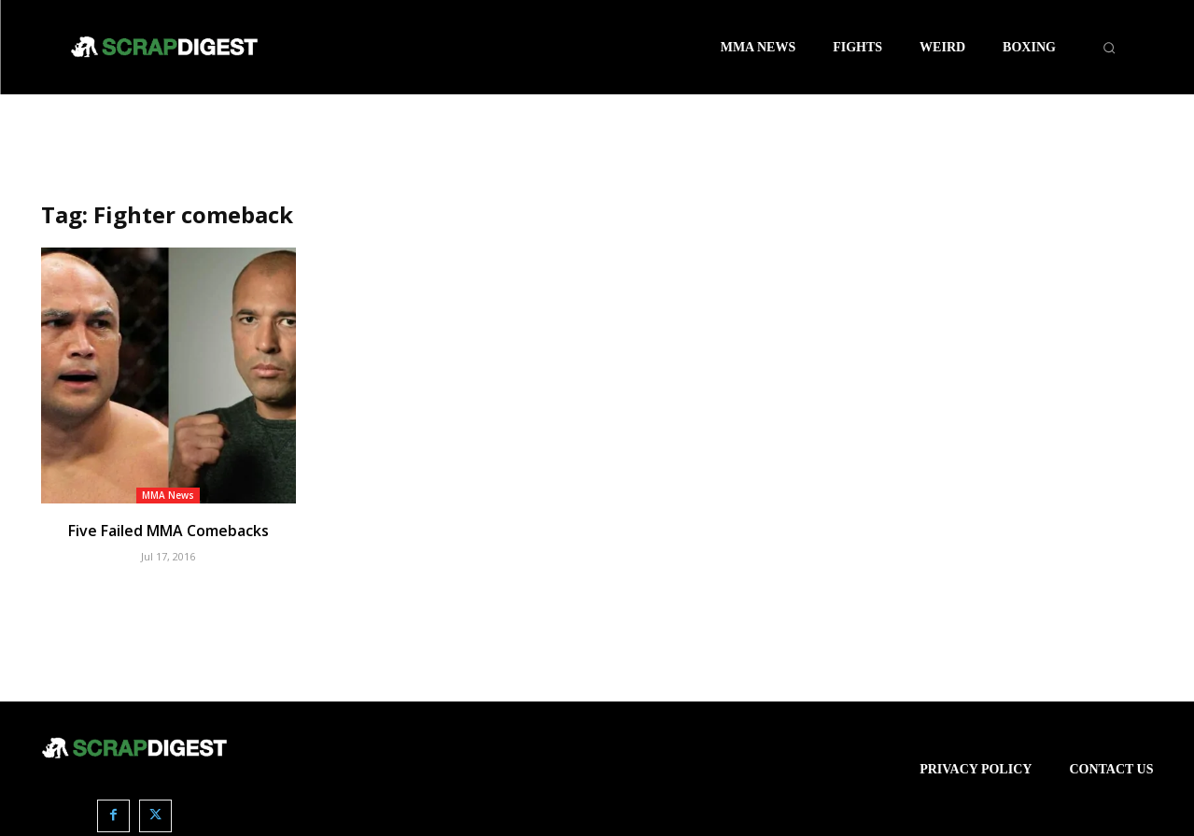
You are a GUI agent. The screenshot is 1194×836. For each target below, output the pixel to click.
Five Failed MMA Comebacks (168, 530)
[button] (1109, 48)
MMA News (168, 495)
